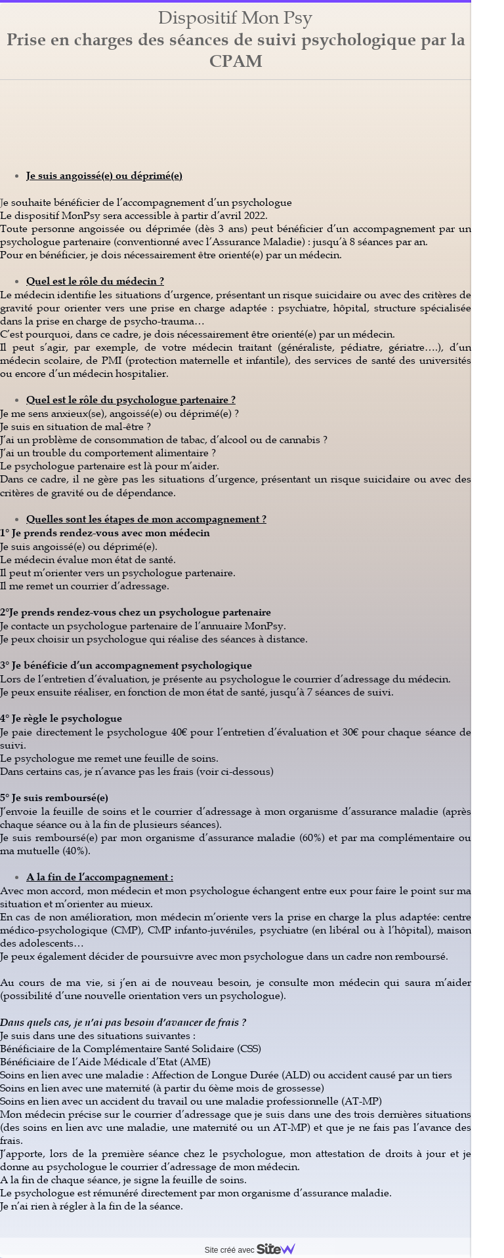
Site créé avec (255, 1250)
